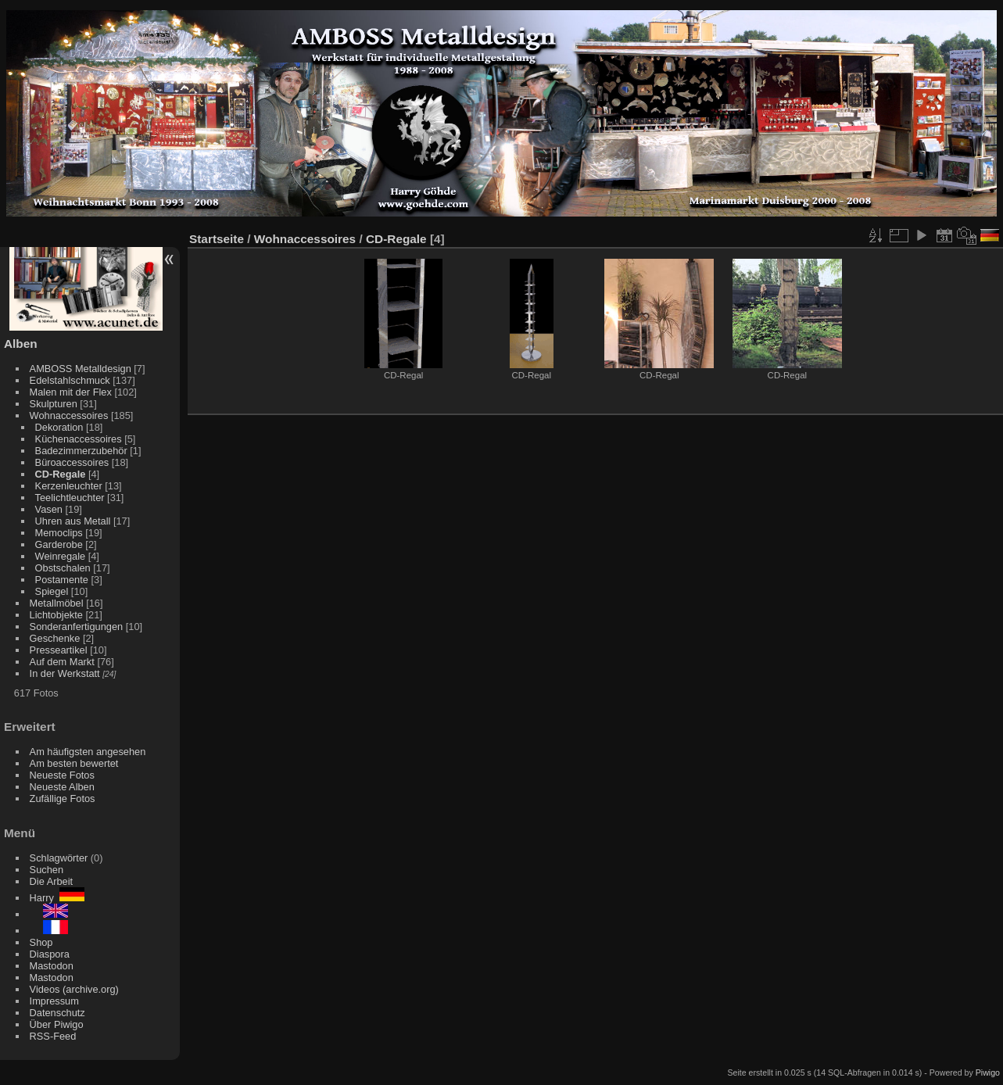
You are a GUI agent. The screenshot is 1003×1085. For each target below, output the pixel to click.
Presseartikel (59, 650)
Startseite (216, 238)
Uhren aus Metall (73, 521)
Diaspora (50, 954)
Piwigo (988, 1072)
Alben (21, 343)
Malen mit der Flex (71, 392)
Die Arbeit (51, 881)
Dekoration (59, 427)
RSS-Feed (53, 1036)
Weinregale (60, 556)
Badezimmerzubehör (81, 451)
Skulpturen (53, 404)
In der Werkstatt (65, 673)
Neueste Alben (62, 787)
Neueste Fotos (62, 775)
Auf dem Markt (62, 662)
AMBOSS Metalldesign (80, 368)
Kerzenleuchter (68, 486)
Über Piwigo (57, 1024)
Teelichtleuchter (70, 497)
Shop (41, 942)
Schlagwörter (59, 858)
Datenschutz (57, 1013)
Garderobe (59, 544)
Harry (57, 898)
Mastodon (51, 966)
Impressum (54, 1001)
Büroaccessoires (72, 462)
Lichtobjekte (56, 615)
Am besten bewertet (74, 763)
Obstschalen (63, 568)
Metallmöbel (57, 603)
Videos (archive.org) (74, 989)
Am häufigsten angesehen (88, 751)
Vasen (49, 509)
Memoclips (59, 533)
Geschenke (55, 638)
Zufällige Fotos (62, 798)
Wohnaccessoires (69, 415)
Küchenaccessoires (78, 439)
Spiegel (52, 591)
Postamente (61, 579)
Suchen (46, 870)
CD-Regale (60, 474)
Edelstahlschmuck (70, 380)
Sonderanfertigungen (77, 626)
